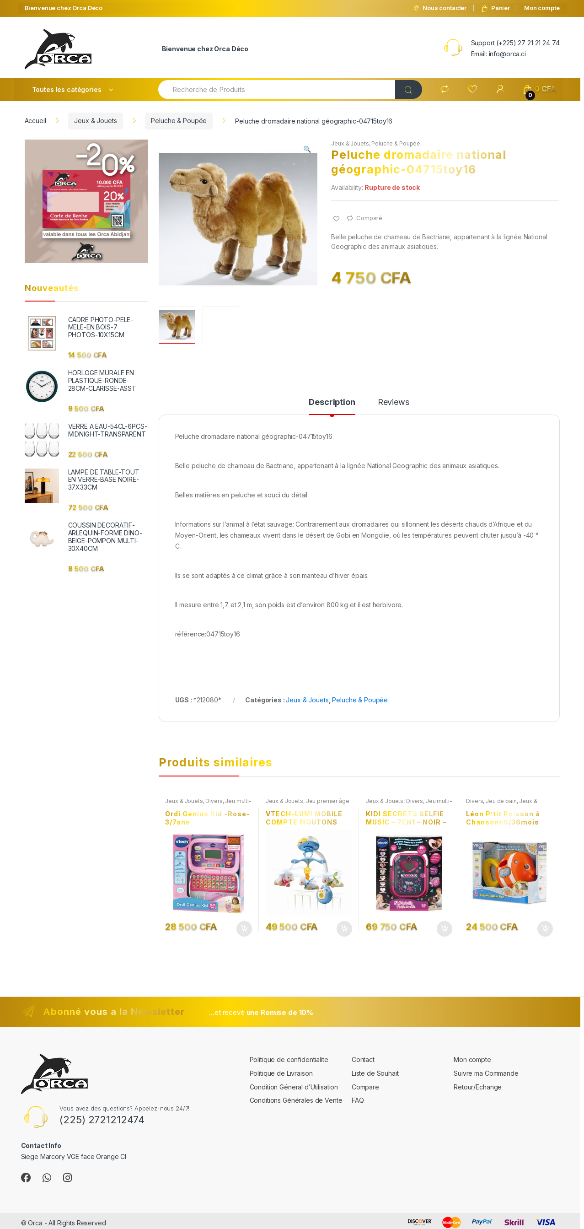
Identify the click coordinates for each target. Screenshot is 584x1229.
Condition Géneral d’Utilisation (294, 1087)
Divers (213, 801)
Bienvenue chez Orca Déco (64, 7)
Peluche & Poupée (179, 120)
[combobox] (277, 89)
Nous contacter (439, 8)
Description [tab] (332, 402)
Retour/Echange (478, 1087)
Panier (495, 8)
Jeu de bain (501, 801)
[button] (307, 150)
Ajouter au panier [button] (244, 929)
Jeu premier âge (327, 801)
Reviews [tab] (393, 402)
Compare (365, 1087)
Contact (363, 1059)
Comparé (369, 217)
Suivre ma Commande (486, 1073)
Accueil (35, 120)
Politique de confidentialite (289, 1059)
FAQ (358, 1100)
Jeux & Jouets (95, 120)
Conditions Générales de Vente (296, 1100)
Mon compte (542, 7)
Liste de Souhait (375, 1073)
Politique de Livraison (281, 1073)
